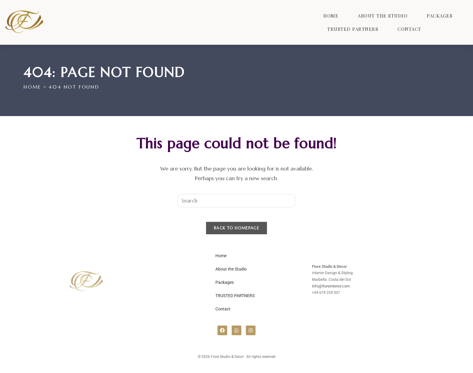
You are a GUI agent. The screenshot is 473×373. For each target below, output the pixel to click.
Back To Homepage (236, 231)
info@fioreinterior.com (331, 289)
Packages (439, 16)
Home (330, 16)
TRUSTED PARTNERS (352, 29)
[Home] (32, 87)
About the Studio (383, 16)
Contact (409, 29)
